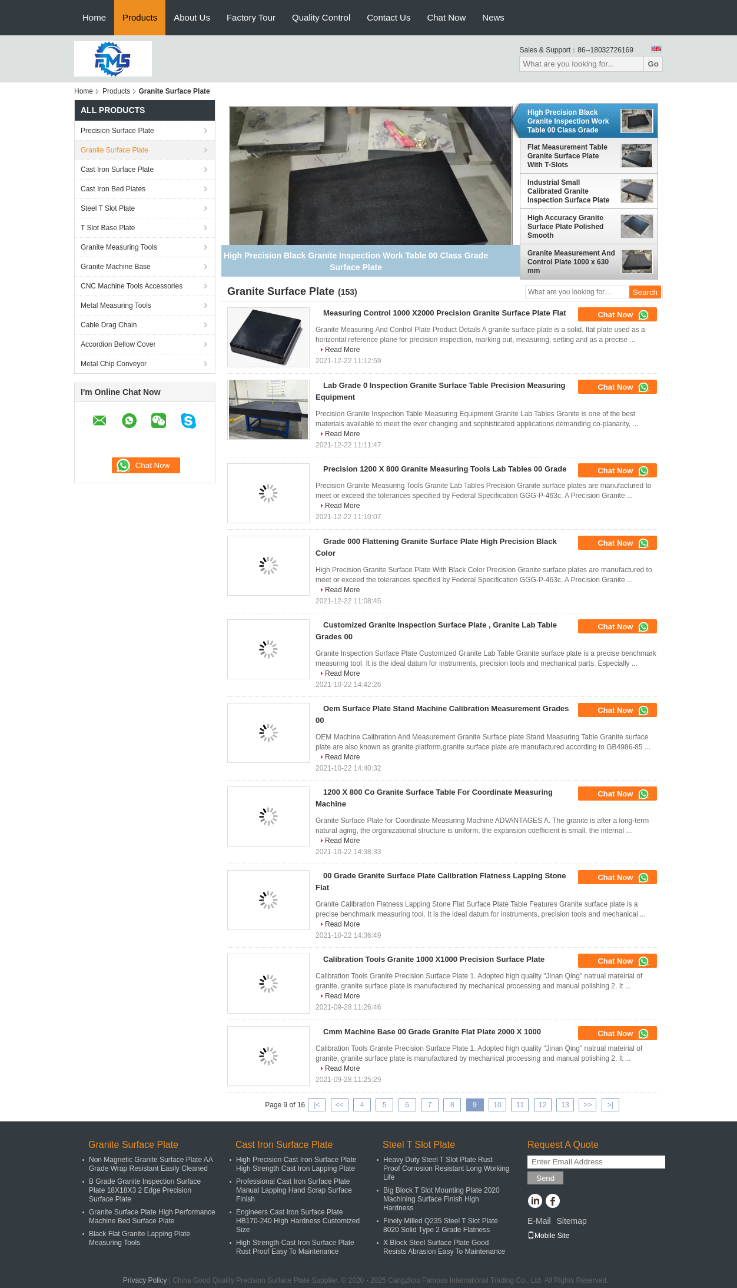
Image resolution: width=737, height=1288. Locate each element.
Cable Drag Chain (109, 325)
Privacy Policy (145, 1280)
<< (340, 1105)
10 (497, 1105)
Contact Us (388, 17)
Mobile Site (548, 1235)
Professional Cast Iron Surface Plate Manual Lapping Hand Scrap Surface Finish (294, 1190)
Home (94, 17)
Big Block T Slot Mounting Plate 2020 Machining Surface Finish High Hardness (441, 1199)
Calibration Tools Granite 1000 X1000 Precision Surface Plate (434, 959)
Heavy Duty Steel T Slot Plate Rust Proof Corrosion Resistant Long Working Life (446, 1168)
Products (139, 17)
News (493, 17)
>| (610, 1105)
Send (545, 1178)
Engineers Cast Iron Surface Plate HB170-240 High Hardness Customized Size (298, 1221)
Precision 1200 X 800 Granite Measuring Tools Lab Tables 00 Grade (445, 468)
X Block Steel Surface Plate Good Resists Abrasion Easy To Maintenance (444, 1247)
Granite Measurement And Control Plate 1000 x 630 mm (571, 262)
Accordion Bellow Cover (118, 344)
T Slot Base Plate (108, 228)
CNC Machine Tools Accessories (131, 286)
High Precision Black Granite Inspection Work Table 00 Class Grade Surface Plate (568, 121)
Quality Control (321, 17)
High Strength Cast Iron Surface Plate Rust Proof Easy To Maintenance (295, 1247)
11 (520, 1105)
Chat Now (446, 17)
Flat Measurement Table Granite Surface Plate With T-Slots (567, 156)
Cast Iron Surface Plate (117, 169)
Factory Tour (251, 17)
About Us (192, 17)
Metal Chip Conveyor (114, 364)
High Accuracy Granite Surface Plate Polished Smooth (565, 227)
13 (565, 1105)
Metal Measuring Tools (116, 305)
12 (542, 1105)
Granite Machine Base (116, 267)
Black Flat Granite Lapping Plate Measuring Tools (139, 1238)
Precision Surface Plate (117, 131)
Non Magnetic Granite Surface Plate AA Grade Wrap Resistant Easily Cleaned (151, 1164)
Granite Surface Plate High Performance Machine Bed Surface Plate (152, 1216)
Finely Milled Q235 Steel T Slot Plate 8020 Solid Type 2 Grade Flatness (440, 1225)
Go (653, 63)
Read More (342, 350)
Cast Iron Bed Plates (113, 189)
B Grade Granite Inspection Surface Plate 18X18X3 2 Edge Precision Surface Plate (145, 1190)
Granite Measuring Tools (119, 247)
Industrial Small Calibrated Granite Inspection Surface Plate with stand (568, 191)
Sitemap (571, 1221)
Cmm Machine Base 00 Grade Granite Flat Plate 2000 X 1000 (432, 1031)
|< (317, 1105)
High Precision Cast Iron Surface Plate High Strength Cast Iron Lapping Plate (296, 1164)
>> (587, 1105)
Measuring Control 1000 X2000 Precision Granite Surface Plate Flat (444, 312)
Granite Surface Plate (114, 150)
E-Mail (539, 1221)
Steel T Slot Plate (108, 208)
